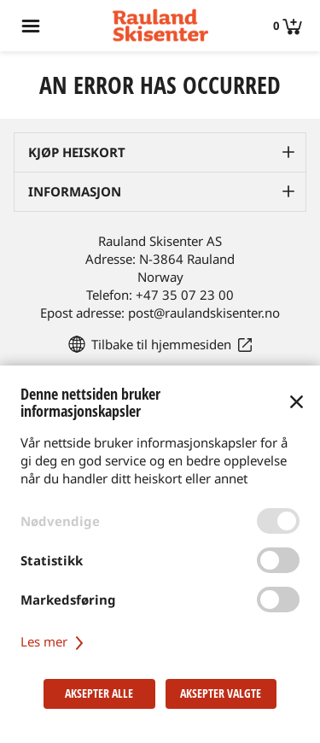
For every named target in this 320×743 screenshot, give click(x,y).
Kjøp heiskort (76, 152)
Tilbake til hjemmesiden (161, 344)
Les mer (54, 641)
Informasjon (74, 191)
